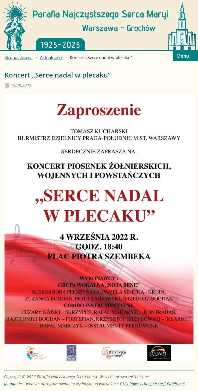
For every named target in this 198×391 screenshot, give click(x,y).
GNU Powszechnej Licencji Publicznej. (153, 383)
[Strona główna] (99, 25)
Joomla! (11, 383)
